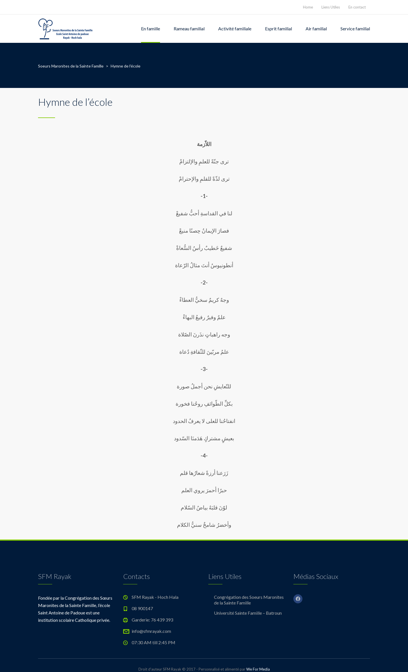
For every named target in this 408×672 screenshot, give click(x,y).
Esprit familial (278, 28)
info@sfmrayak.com (151, 631)
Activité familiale (234, 28)
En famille (150, 28)
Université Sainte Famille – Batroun (248, 613)
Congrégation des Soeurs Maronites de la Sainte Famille (249, 599)
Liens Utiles (330, 7)
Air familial (316, 28)
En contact (357, 7)
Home (308, 7)
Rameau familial (189, 28)
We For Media (258, 669)
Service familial (355, 28)
